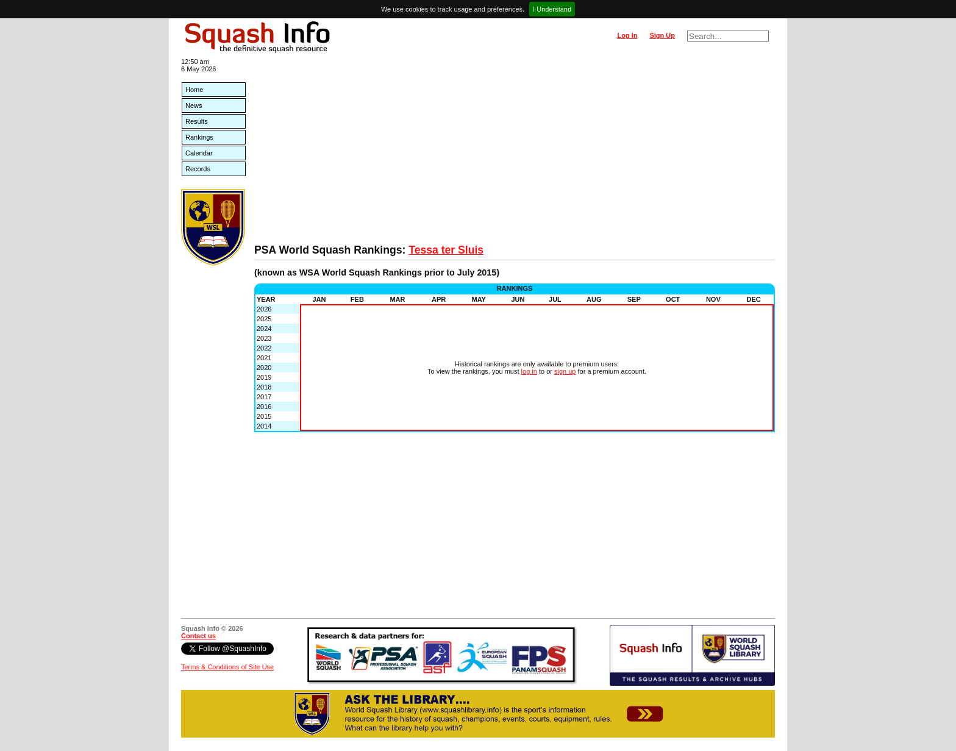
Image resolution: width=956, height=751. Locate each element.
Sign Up (662, 35)
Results (196, 121)
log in (529, 371)
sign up (565, 371)
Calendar (199, 153)
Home (194, 89)
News (193, 105)
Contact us (198, 635)
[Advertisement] (514, 152)
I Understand (552, 9)
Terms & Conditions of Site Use (227, 667)
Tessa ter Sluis (445, 250)
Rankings (199, 137)
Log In (627, 35)
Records (197, 169)
